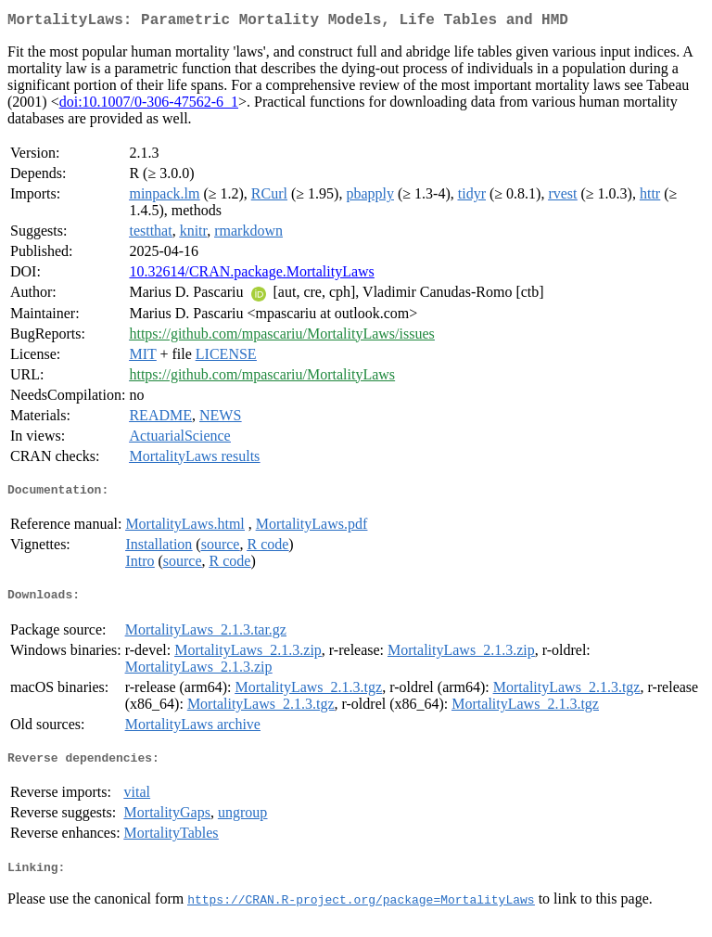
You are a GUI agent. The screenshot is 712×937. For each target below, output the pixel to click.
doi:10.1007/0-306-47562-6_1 (148, 105)
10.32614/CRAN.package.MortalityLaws (251, 275)
